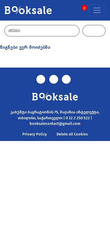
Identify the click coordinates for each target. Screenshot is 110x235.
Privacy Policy (34, 134)
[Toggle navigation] (97, 10)
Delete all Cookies (72, 134)
